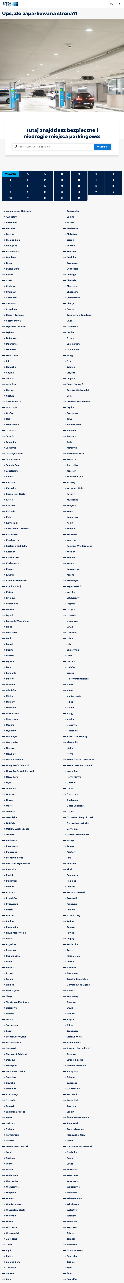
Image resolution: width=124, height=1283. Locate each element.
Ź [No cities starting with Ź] (62, 105)
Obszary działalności (74, 1243)
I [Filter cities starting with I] (96, 87)
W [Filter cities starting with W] (10, 105)
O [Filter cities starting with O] (113, 93)
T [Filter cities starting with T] (96, 99)
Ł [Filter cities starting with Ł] (45, 93)
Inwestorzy (70, 1259)
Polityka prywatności (11, 1276)
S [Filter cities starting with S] (62, 99)
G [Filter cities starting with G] (62, 87)
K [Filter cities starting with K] (10, 93)
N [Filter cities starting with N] (79, 93)
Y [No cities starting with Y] (28, 105)
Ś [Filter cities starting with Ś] (79, 99)
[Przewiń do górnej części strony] (120, 1210)
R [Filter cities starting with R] (45, 99)
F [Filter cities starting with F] (45, 87)
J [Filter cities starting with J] (113, 87)
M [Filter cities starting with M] (62, 93)
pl (113, 4)
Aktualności (70, 1263)
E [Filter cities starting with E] (10, 87)
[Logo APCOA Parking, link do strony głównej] (10, 4)
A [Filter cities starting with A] (28, 81)
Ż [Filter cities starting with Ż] (79, 105)
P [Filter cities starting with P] (28, 99)
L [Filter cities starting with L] (27, 93)
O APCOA (69, 1229)
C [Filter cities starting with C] (79, 81)
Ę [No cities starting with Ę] (28, 87)
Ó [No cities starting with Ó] (11, 99)
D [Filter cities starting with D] (113, 81)
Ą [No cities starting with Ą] (45, 81)
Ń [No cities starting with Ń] (96, 93)
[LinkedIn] (34, 1229)
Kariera (67, 1254)
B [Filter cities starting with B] (62, 81)
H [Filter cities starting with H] (79, 87)
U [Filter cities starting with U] (113, 99)
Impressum (7, 1280)
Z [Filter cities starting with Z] (45, 105)
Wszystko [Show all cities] (10, 81)
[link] (31, 118)
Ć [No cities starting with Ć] (96, 81)
